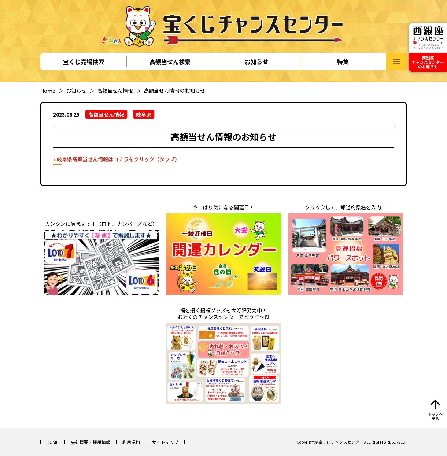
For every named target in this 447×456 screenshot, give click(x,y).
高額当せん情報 (115, 90)
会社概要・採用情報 (90, 442)
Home (47, 90)
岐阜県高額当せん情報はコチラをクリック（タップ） (118, 159)
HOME (53, 442)
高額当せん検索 (170, 61)
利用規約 (131, 442)
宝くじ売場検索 (83, 61)
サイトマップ (165, 442)
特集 (343, 61)
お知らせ (256, 61)
